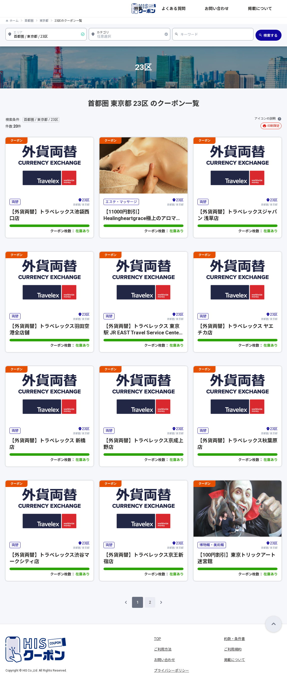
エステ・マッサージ (121, 202)
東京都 (44, 20)
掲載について (271, 9)
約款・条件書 (234, 639)
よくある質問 (217, 9)
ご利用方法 (163, 649)
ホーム (14, 20)
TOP (157, 639)
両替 (15, 202)
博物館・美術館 (212, 545)
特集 (197, 9)
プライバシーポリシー (171, 671)
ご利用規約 (233, 649)
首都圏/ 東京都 (81, 202)
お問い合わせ (244, 9)
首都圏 (29, 20)
